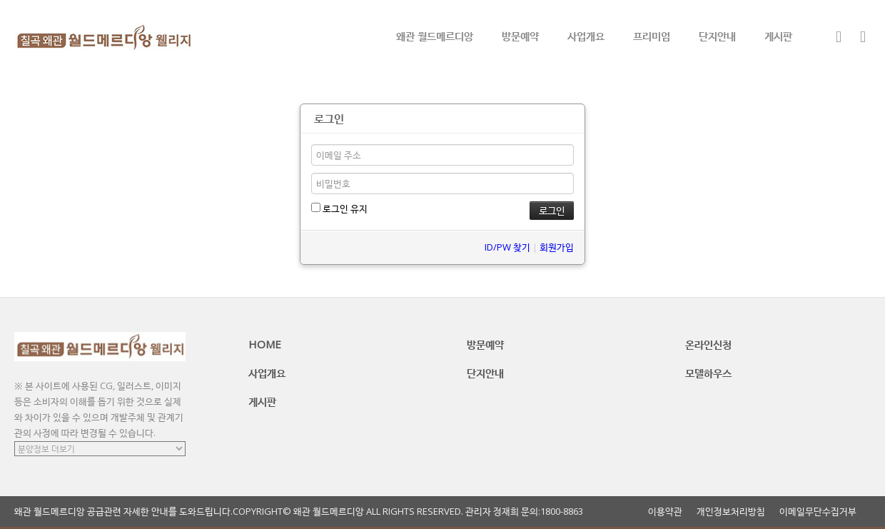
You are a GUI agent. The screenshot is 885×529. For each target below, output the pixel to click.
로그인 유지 (339, 208)
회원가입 (557, 247)
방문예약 (520, 36)
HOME (264, 344)
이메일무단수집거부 (817, 511)
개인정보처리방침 (731, 511)
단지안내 (717, 36)
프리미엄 (651, 36)
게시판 (778, 36)
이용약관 (665, 511)
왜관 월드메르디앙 (434, 36)
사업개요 (586, 36)
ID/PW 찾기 (507, 247)
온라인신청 (708, 344)
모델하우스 (708, 373)
